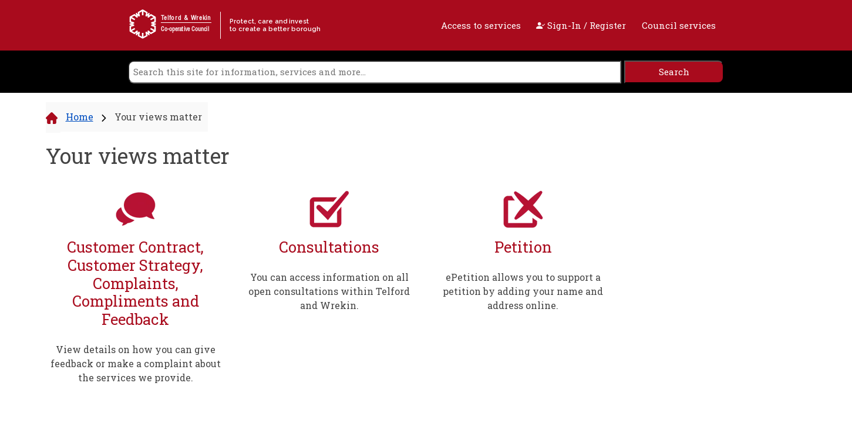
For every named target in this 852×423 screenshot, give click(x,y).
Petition (523, 247)
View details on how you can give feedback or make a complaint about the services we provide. (135, 363)
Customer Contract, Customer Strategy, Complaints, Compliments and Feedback (135, 283)
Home (79, 116)
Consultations (329, 247)
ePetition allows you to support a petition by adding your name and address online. (523, 291)
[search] (374, 72)
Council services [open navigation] (679, 25)
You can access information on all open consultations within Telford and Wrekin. (329, 291)
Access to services (481, 25)
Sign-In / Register (581, 25)
